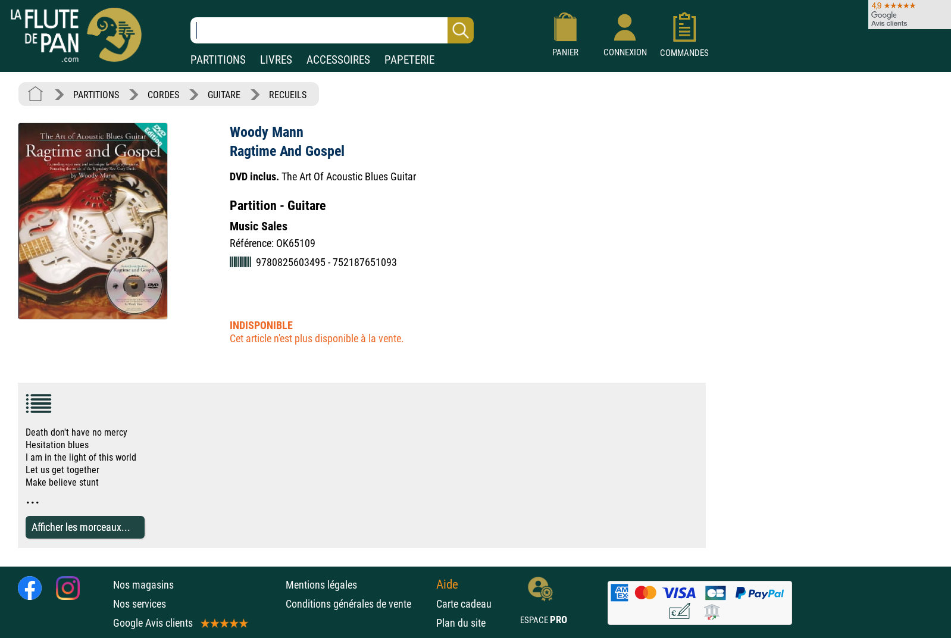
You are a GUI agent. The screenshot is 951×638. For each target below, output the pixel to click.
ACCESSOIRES (338, 60)
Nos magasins (143, 584)
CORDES (163, 95)
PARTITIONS (218, 60)
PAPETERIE (409, 60)
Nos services (139, 604)
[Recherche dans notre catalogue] (332, 30)
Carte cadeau (464, 604)
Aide (447, 584)
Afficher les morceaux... (81, 527)
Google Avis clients (179, 623)
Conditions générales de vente (358, 604)
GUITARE (224, 95)
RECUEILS (287, 95)
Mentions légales (321, 584)
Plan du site (461, 623)
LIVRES (276, 60)
